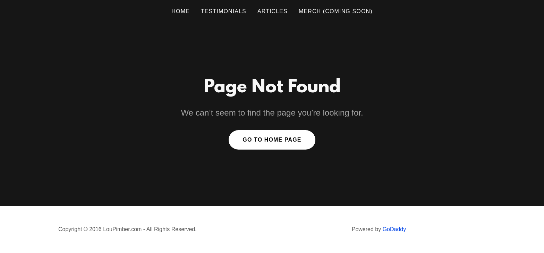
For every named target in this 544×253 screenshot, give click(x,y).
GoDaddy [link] (394, 229)
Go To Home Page (272, 140)
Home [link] (180, 11)
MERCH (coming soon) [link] (336, 11)
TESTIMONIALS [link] (223, 11)
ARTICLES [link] (272, 11)
